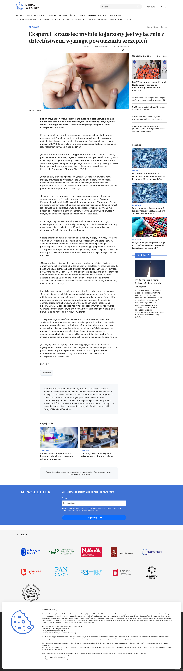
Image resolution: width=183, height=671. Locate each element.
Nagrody (56, 19)
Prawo (66, 19)
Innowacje (44, 19)
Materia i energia (97, 15)
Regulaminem (100, 472)
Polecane (143, 255)
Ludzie (128, 19)
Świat (135, 171)
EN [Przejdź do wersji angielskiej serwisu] (165, 7)
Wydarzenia (116, 19)
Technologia (115, 15)
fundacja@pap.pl (108, 647)
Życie (73, 15)
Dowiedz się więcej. (140, 653)
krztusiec (47, 373)
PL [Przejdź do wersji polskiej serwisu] (161, 6)
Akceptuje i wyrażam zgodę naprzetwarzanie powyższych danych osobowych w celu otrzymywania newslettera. (92, 509)
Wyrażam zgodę (57, 657)
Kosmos (20, 15)
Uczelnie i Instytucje (26, 19)
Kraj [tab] (158, 56)
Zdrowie (63, 15)
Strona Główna (152, 27)
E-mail (64, 498)
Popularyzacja (79, 19)
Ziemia (81, 15)
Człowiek (51, 15)
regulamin (75, 508)
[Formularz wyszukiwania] (121, 6)
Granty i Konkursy (98, 19)
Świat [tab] (164, 56)
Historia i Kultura (35, 15)
